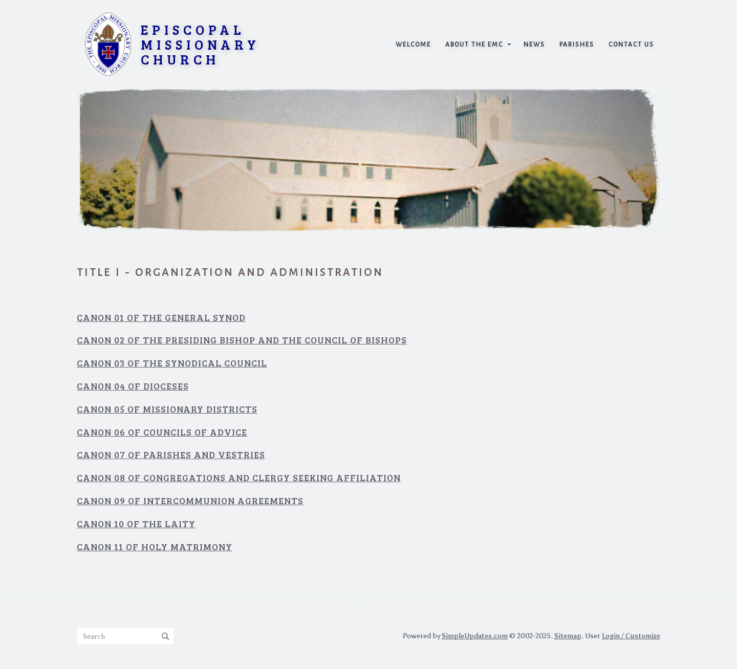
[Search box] (125, 636)
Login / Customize (631, 636)
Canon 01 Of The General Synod (161, 317)
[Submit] (165, 636)
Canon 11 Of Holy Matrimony (154, 547)
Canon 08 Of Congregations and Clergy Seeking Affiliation (239, 477)
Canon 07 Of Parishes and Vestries (171, 454)
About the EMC (474, 44)
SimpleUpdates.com (475, 636)
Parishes (576, 44)
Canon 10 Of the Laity (136, 523)
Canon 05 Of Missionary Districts (167, 409)
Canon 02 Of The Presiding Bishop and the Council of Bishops (242, 340)
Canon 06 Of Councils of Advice (162, 432)
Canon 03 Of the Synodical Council (172, 363)
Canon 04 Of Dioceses (133, 386)
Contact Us (631, 44)
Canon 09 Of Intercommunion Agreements (190, 500)
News (534, 44)
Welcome (413, 44)
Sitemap (567, 636)
